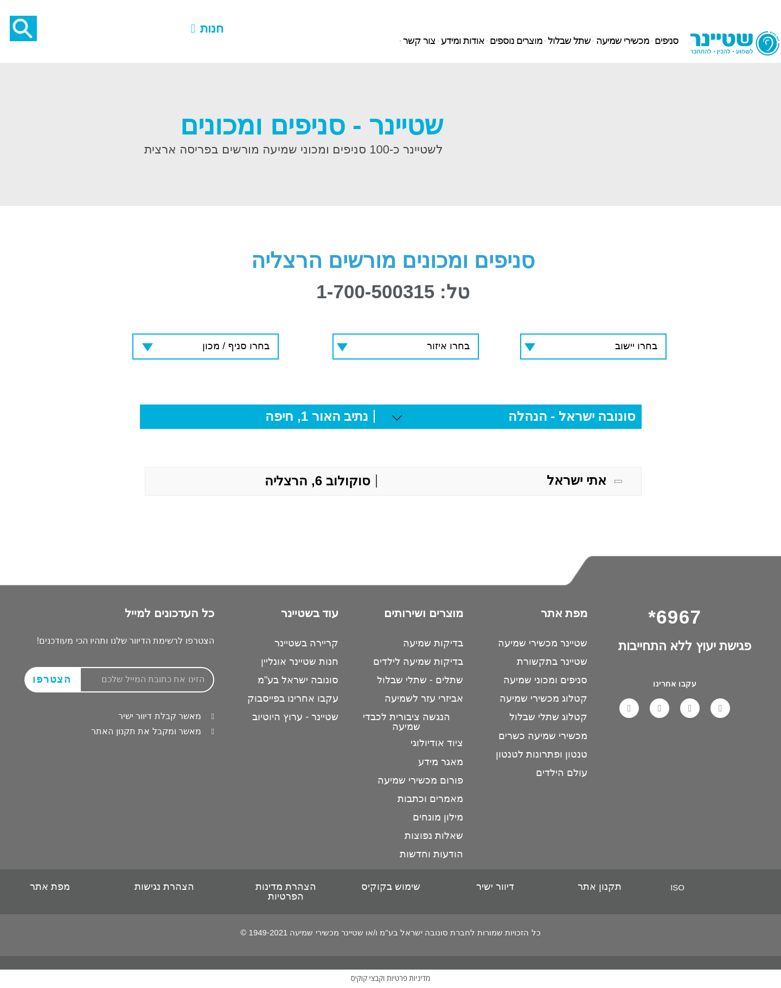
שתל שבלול (569, 41)
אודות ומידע (462, 41)
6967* (103, 12)
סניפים (666, 41)
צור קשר (419, 41)
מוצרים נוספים (516, 41)
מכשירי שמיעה (622, 41)
